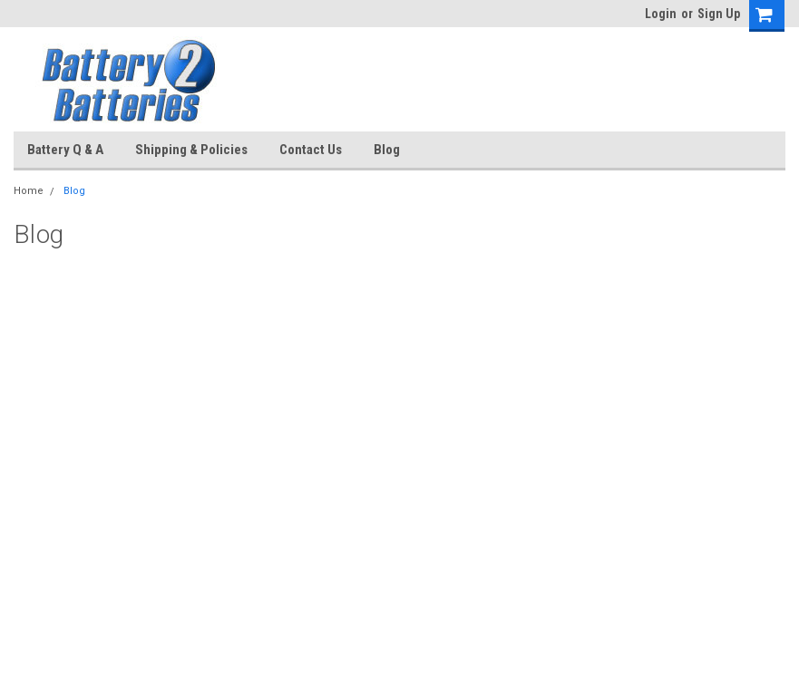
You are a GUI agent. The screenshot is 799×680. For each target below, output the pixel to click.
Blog (387, 149)
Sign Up (718, 13)
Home (29, 191)
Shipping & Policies (191, 149)
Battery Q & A (65, 149)
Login (661, 13)
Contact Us (310, 149)
